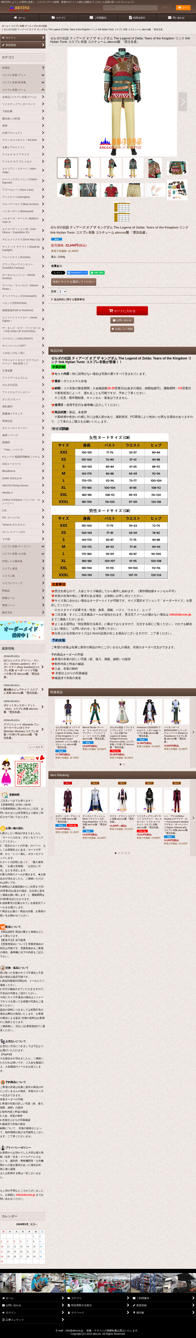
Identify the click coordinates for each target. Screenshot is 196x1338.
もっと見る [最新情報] (36, 747)
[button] (61, 101)
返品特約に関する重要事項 (68, 299)
